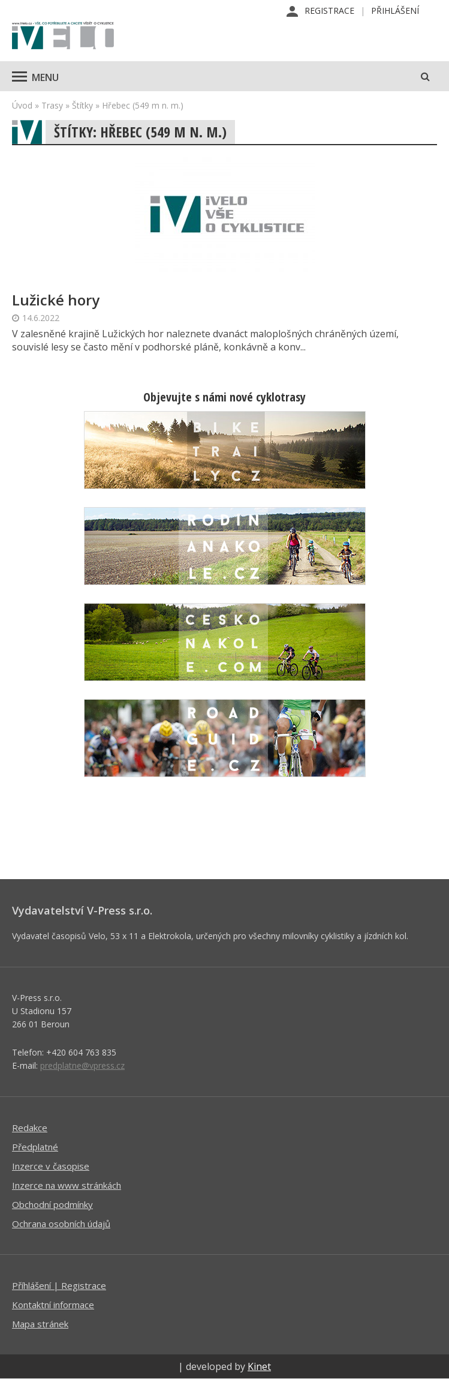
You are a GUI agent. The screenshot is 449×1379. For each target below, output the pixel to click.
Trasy (52, 105)
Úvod (22, 105)
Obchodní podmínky (52, 1204)
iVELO (63, 37)
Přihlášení (395, 10)
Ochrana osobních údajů (61, 1224)
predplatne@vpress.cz (82, 1065)
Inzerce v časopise (50, 1166)
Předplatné (35, 1147)
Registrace (329, 10)
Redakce (29, 1128)
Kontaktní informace (53, 1305)
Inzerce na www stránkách (66, 1185)
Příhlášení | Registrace (59, 1285)
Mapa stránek (40, 1324)
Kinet (259, 1366)
